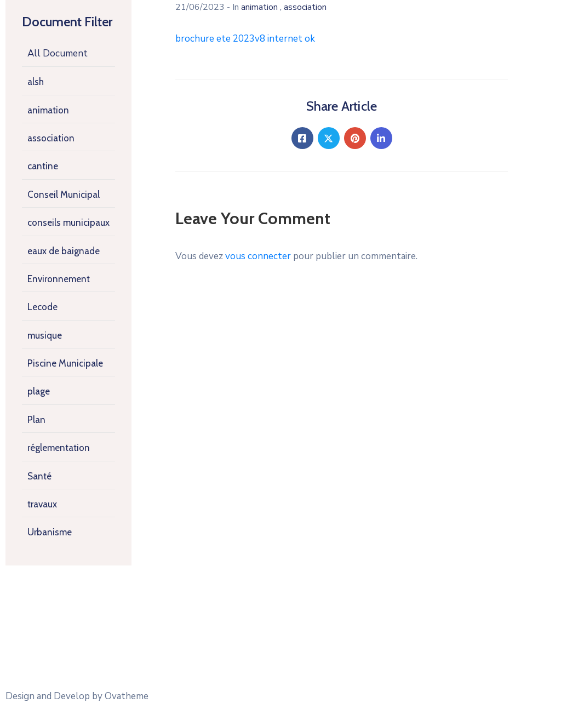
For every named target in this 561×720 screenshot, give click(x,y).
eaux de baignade (63, 250)
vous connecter (258, 256)
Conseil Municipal (63, 194)
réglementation (58, 447)
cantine (42, 166)
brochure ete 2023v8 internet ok (245, 38)
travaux (42, 504)
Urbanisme (49, 532)
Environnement (58, 278)
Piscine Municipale (65, 363)
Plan (36, 419)
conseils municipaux (68, 222)
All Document (57, 53)
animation (48, 110)
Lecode (42, 306)
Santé (39, 476)
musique (44, 335)
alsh (35, 81)
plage (38, 391)
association (51, 138)
